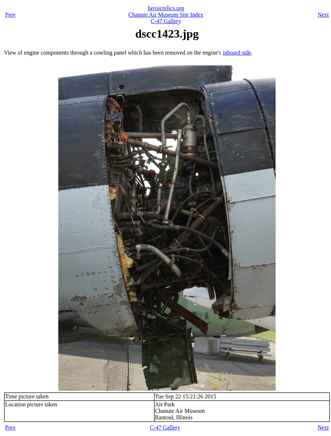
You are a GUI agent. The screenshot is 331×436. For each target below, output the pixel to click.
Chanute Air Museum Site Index (166, 15)
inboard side (237, 53)
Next (323, 15)
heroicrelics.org (166, 8)
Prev (10, 15)
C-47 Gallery (166, 21)
